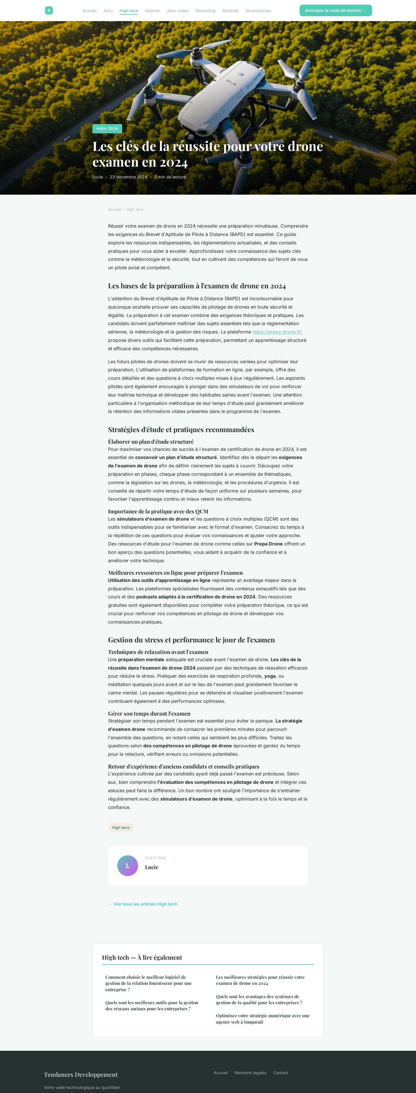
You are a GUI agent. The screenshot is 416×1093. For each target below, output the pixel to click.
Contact (280, 1072)
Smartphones (258, 10)
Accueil (89, 10)
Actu (108, 10)
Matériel (230, 10)
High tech (129, 10)
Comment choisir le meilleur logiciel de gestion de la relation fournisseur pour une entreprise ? (148, 983)
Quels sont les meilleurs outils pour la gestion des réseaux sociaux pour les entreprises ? (151, 1005)
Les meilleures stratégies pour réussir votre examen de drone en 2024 (260, 980)
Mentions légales (250, 1072)
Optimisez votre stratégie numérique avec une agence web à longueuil (263, 1018)
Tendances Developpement (81, 1074)
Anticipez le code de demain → (336, 10)
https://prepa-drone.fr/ (277, 332)
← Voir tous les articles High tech (142, 904)
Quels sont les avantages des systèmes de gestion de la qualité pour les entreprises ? (259, 999)
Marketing (206, 10)
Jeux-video (178, 10)
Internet (152, 10)
